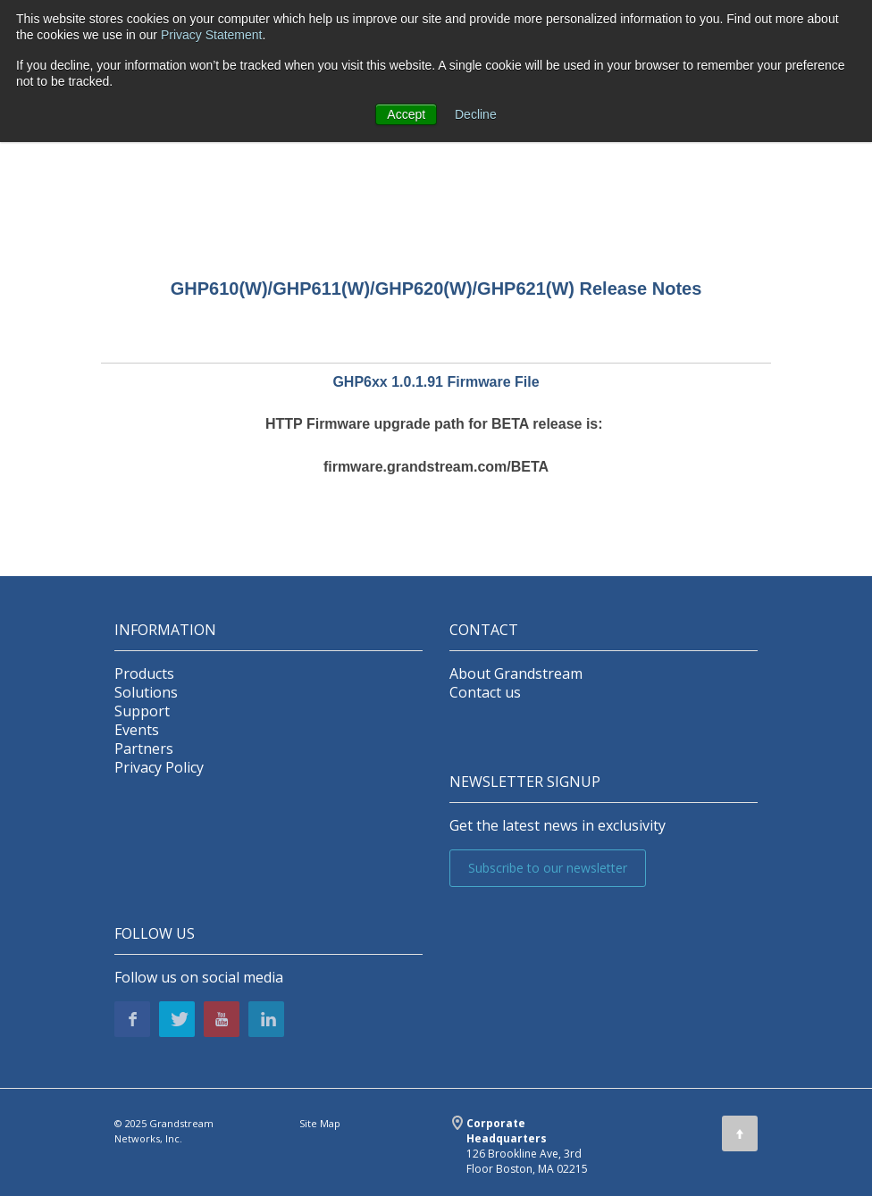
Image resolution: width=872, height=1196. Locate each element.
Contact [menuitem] (483, 630)
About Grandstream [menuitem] (516, 674)
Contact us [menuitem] (485, 692)
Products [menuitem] (144, 674)
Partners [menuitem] (143, 749)
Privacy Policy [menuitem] (159, 767)
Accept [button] (406, 114)
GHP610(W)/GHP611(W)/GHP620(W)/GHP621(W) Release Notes (436, 288)
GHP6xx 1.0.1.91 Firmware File (435, 381)
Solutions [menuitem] (146, 692)
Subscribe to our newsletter (547, 867)
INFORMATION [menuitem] (165, 630)
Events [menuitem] (136, 730)
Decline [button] (476, 114)
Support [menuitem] (142, 711)
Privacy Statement (212, 35)
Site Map (319, 1123)
